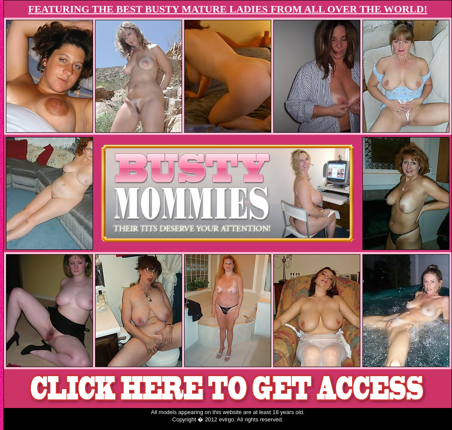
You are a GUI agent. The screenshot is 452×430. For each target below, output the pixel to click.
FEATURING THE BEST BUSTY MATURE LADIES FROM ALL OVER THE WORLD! (227, 9)
